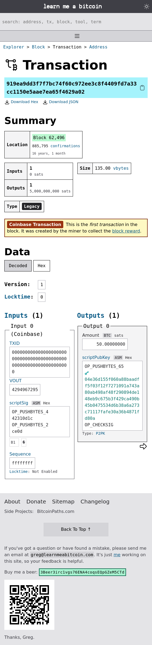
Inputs (16, 315)
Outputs (90, 315)
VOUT (15, 380)
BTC (107, 335)
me (117, 554)
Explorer (13, 47)
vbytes (121, 168)
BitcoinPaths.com (55, 511)
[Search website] (76, 21)
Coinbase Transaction (35, 224)
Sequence (20, 454)
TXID (14, 343)
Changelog (95, 501)
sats (118, 335)
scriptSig (18, 402)
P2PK (100, 433)
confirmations (65, 146)
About (12, 501)
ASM (36, 403)
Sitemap (63, 501)
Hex (42, 265)
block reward (126, 231)
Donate (36, 501)
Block (38, 47)
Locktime (17, 296)
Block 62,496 (49, 137)
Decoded (18, 265)
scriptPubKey (96, 357)
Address (98, 47)
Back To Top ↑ (76, 529)
